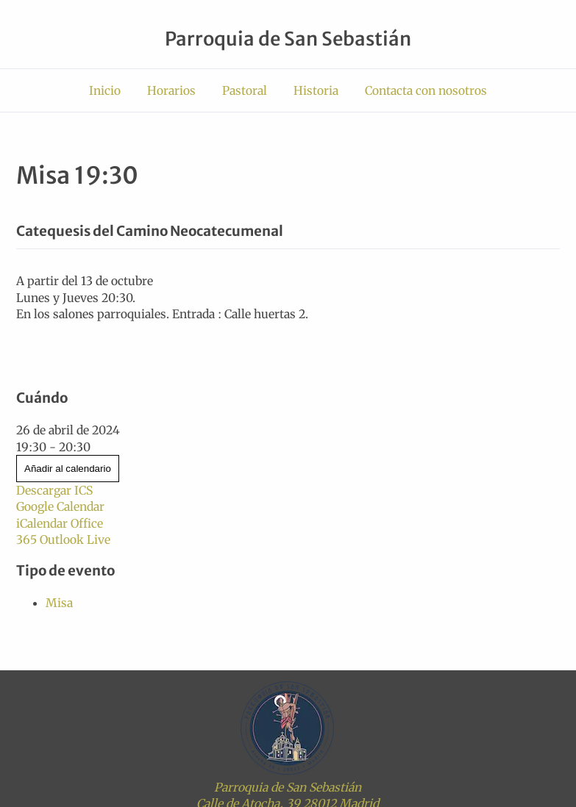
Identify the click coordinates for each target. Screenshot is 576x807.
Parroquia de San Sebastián (288, 39)
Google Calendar (60, 506)
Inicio (105, 90)
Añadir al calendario (67, 468)
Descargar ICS (54, 490)
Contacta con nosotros (426, 90)
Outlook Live (75, 539)
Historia (316, 90)
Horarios (171, 90)
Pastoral (244, 90)
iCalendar (42, 523)
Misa (59, 602)
